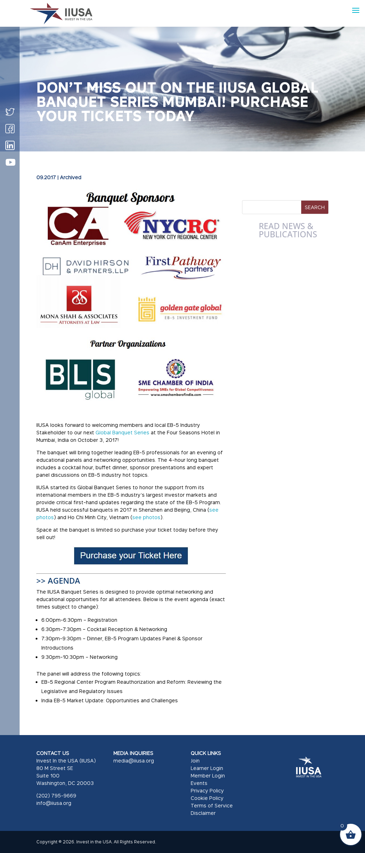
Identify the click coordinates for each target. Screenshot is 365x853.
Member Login (208, 775)
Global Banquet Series (122, 432)
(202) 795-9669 (56, 795)
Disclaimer (203, 813)
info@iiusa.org (53, 803)
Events (199, 783)
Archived (70, 177)
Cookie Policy (207, 798)
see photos (146, 517)
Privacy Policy (207, 790)
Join (195, 761)
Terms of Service (212, 805)
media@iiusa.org (133, 761)
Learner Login (207, 768)
